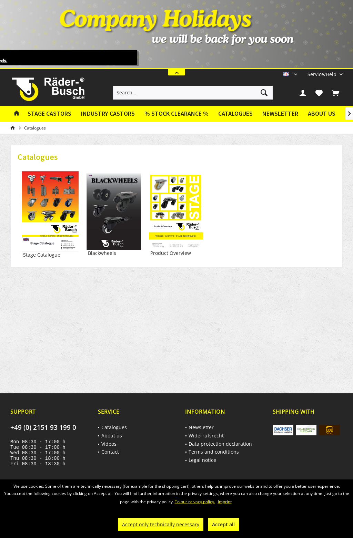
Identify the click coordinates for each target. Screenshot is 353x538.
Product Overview (176, 214)
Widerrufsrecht (206, 435)
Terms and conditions (214, 451)
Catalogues (235, 113)
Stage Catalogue (50, 214)
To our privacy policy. (195, 502)
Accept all (223, 524)
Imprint (225, 502)
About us (321, 113)
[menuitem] (322, 74)
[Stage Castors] (49, 114)
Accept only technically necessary (160, 524)
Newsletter (280, 113)
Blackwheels (114, 214)
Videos (109, 444)
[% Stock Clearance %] (176, 114)
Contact (110, 451)
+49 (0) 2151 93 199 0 (43, 427)
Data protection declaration (220, 444)
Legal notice (202, 460)
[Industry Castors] (108, 114)
